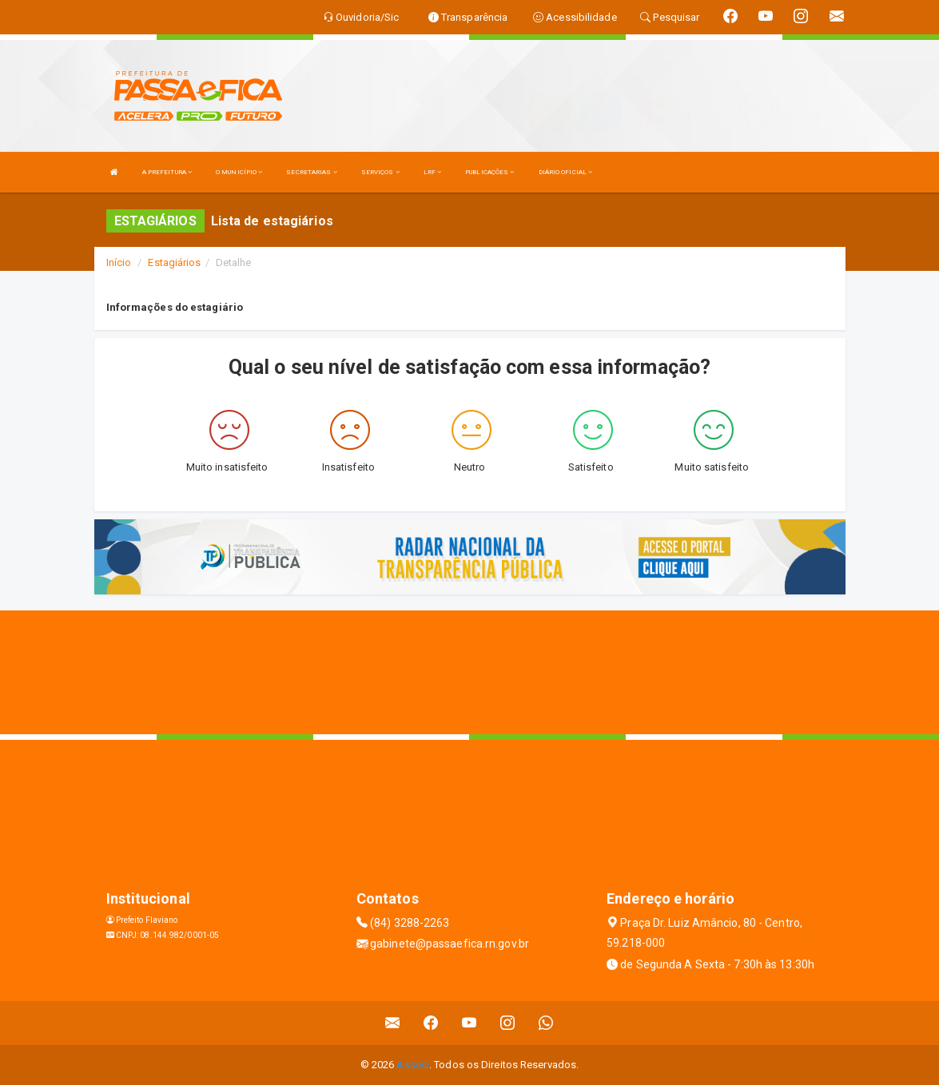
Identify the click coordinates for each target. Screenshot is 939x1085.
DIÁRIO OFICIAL (566, 172)
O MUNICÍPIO (239, 172)
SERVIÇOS (380, 172)
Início (119, 262)
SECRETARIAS (311, 172)
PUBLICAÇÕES (489, 172)
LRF (433, 172)
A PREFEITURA (167, 172)
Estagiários (174, 262)
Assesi (412, 1065)
